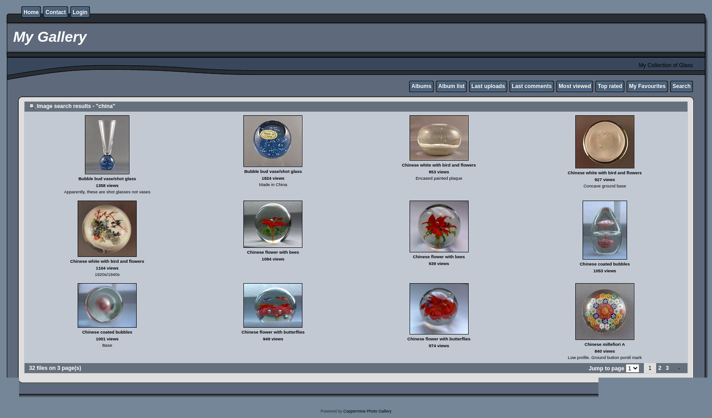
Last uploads (488, 86)
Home (31, 12)
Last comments (532, 86)
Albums (421, 86)
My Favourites (647, 86)
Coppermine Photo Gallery (367, 411)
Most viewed (575, 86)
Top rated (610, 86)
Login (80, 12)
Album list (451, 86)
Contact (55, 12)
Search (681, 86)
